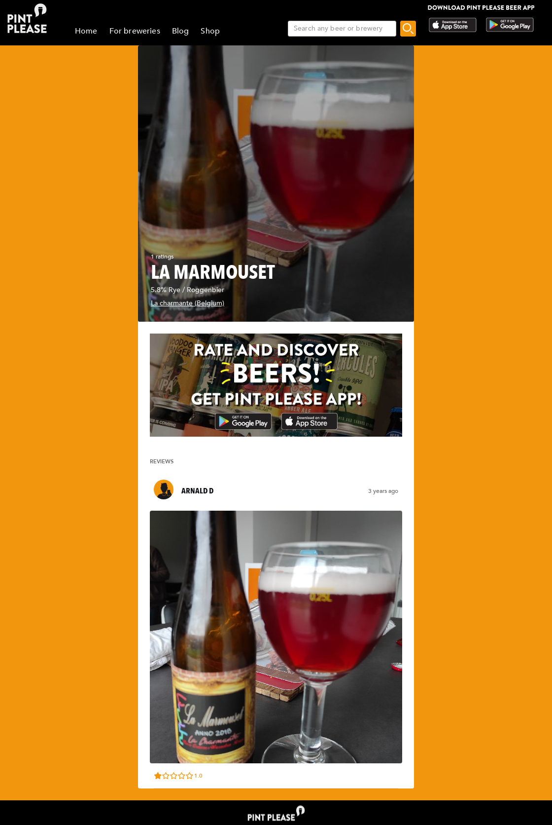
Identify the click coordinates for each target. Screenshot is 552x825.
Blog (180, 31)
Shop (210, 31)
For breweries (134, 31)
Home (86, 31)
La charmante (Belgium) (187, 303)
